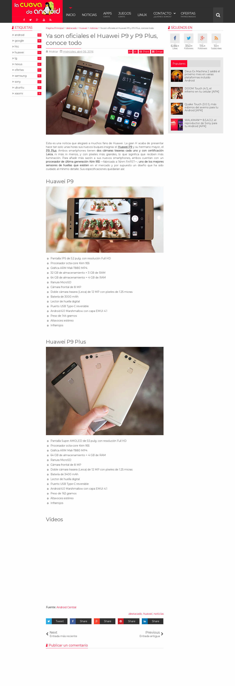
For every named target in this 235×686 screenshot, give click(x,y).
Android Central (66, 607)
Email (157, 51)
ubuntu (19, 87)
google (19, 40)
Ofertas (188, 14)
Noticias (89, 15)
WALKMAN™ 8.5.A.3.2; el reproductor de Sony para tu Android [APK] (201, 123)
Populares (179, 63)
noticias (158, 613)
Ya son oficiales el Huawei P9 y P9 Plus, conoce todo (102, 39)
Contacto (162, 14)
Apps (107, 14)
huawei (147, 613)
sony (18, 81)
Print (144, 51)
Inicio (70, 15)
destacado (135, 613)
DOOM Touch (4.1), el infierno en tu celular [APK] (202, 90)
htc (17, 46)
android (19, 35)
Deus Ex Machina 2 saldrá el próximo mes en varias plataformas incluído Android (202, 76)
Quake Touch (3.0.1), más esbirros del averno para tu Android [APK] (201, 107)
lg (16, 58)
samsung (21, 75)
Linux (142, 15)
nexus (18, 64)
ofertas (19, 70)
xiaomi (19, 93)
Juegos (124, 14)
